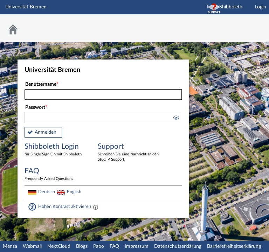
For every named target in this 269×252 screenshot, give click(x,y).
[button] (176, 118)
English (74, 192)
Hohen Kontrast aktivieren (64, 206)
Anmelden (45, 132)
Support (129, 152)
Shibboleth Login (56, 150)
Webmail (32, 246)
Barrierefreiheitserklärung (234, 246)
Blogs (82, 246)
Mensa (10, 246)
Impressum (137, 246)
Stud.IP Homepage (242, 23)
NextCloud (58, 246)
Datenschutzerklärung (177, 246)
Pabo (98, 246)
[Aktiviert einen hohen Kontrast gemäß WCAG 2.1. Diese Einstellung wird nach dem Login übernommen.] (95, 207)
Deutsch (46, 192)
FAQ (114, 246)
